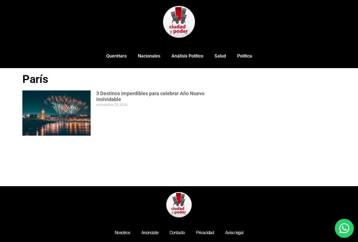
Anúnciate (149, 232)
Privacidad (205, 232)
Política (244, 56)
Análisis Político (187, 56)
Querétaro (116, 56)
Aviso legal (234, 232)
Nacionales (149, 56)
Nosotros (122, 232)
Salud (220, 56)
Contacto (177, 232)
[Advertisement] (296, 113)
